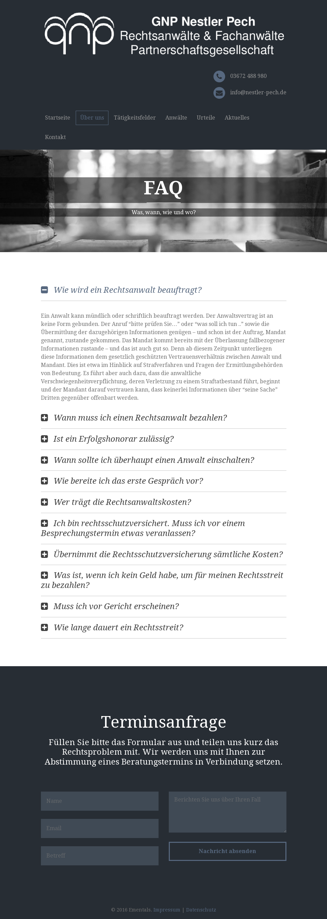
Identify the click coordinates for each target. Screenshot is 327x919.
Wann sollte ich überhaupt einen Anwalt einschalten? (154, 460)
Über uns (92, 117)
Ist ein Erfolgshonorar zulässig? (114, 439)
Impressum (166, 910)
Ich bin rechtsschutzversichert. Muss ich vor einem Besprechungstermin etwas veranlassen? (143, 528)
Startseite (57, 117)
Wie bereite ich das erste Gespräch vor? (128, 481)
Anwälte (176, 117)
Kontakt (55, 137)
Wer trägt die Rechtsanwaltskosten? (122, 502)
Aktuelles (237, 117)
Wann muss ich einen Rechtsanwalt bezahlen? (140, 418)
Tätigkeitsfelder (135, 117)
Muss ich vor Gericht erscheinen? (116, 606)
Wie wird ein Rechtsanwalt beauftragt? (128, 290)
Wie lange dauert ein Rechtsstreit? (118, 627)
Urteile (206, 117)
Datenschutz (201, 910)
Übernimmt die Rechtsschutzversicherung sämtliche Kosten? (168, 554)
